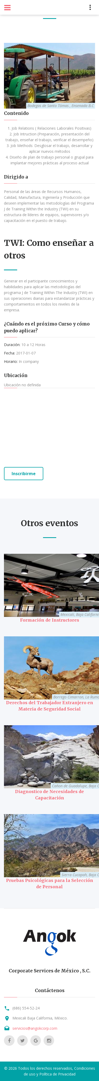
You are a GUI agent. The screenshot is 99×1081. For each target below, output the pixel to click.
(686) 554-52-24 (26, 1008)
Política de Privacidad (57, 1074)
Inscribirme (24, 473)
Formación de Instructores (49, 620)
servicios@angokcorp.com (34, 1028)
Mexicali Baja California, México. (40, 1018)
